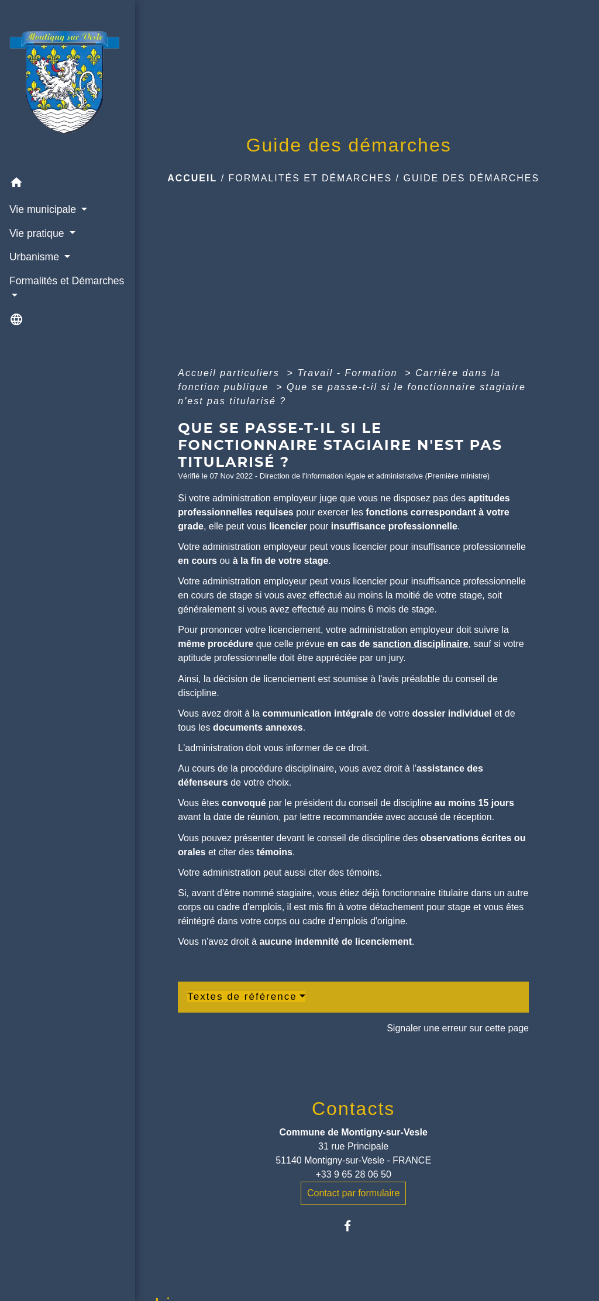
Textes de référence (242, 996)
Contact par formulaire (353, 1193)
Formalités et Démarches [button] (38, 262)
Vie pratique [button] (37, 207)
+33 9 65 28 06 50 (353, 1174)
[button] (54, 158)
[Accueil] (54, 72)
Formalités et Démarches (311, 178)
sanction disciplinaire (421, 644)
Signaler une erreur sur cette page (458, 1028)
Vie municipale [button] (43, 184)
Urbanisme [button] (35, 231)
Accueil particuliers (230, 373)
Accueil (192, 178)
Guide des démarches (471, 178)
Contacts (353, 1108)
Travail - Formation (349, 373)
